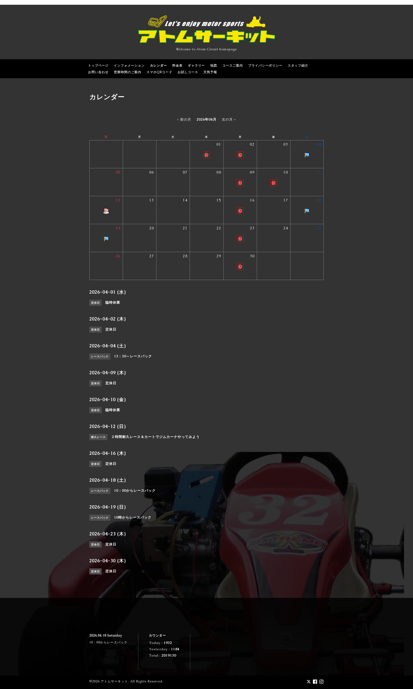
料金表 (177, 65)
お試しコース (188, 72)
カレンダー (158, 65)
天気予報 (210, 72)
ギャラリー (196, 65)
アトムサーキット (114, 681)
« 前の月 (184, 119)
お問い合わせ (98, 72)
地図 (213, 65)
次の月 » (229, 119)
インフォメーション (129, 65)
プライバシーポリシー (265, 65)
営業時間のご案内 (127, 72)
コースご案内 (232, 65)
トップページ (98, 65)
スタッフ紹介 (298, 65)
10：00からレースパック (108, 642)
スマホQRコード (159, 72)
